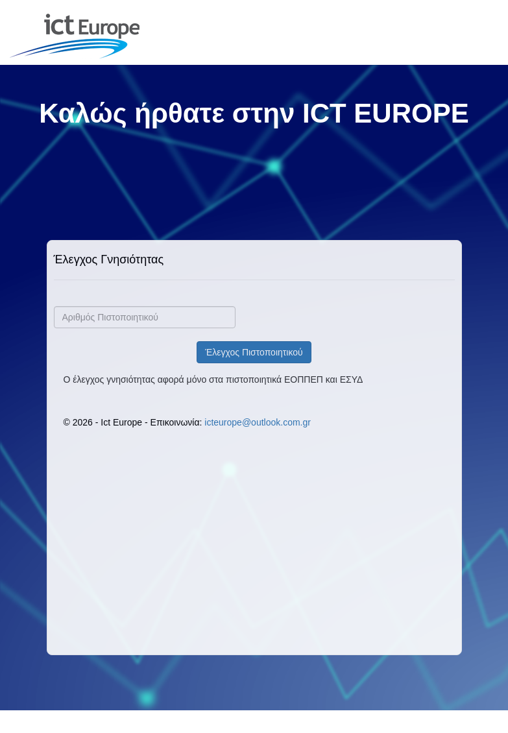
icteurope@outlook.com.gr (257, 422)
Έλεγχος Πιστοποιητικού (253, 352)
